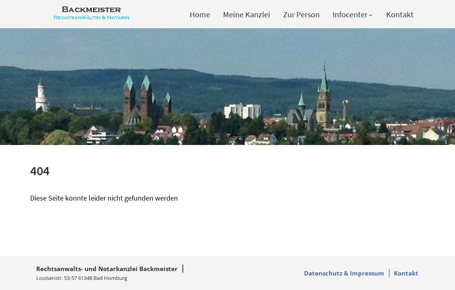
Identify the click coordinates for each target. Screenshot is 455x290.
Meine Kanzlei (246, 14)
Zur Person (301, 14)
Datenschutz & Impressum (344, 273)
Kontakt (400, 14)
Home (200, 14)
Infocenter (353, 14)
